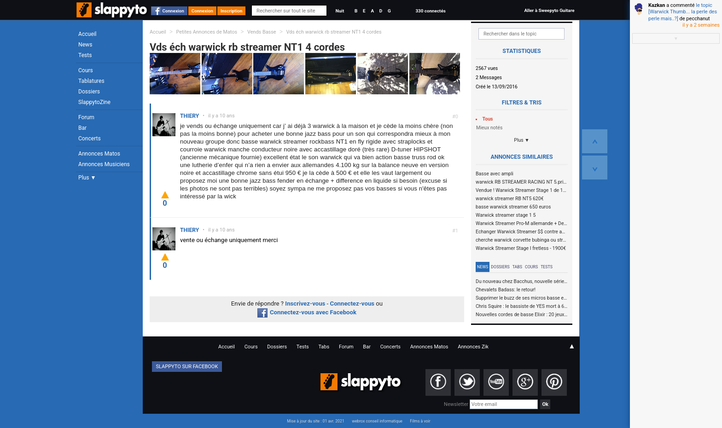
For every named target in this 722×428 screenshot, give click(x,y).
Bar (82, 128)
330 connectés (430, 10)
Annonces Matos (99, 153)
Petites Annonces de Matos (206, 32)
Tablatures (91, 81)
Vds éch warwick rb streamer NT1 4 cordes (333, 32)
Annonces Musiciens (104, 164)
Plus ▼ (87, 177)
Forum (86, 117)
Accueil (87, 34)
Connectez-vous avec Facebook (306, 312)
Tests (85, 55)
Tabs (517, 267)
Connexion (173, 10)
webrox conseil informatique (377, 421)
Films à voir (420, 421)
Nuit (340, 10)
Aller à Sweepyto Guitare (549, 10)
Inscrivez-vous (305, 303)
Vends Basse (261, 32)
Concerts (89, 138)
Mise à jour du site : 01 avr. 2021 (315, 421)
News (85, 44)
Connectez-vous (352, 303)
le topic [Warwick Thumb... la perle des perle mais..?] (682, 12)
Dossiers (89, 91)
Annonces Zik (473, 347)
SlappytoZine (94, 102)
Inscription (232, 10)
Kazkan (656, 5)
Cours (85, 70)
